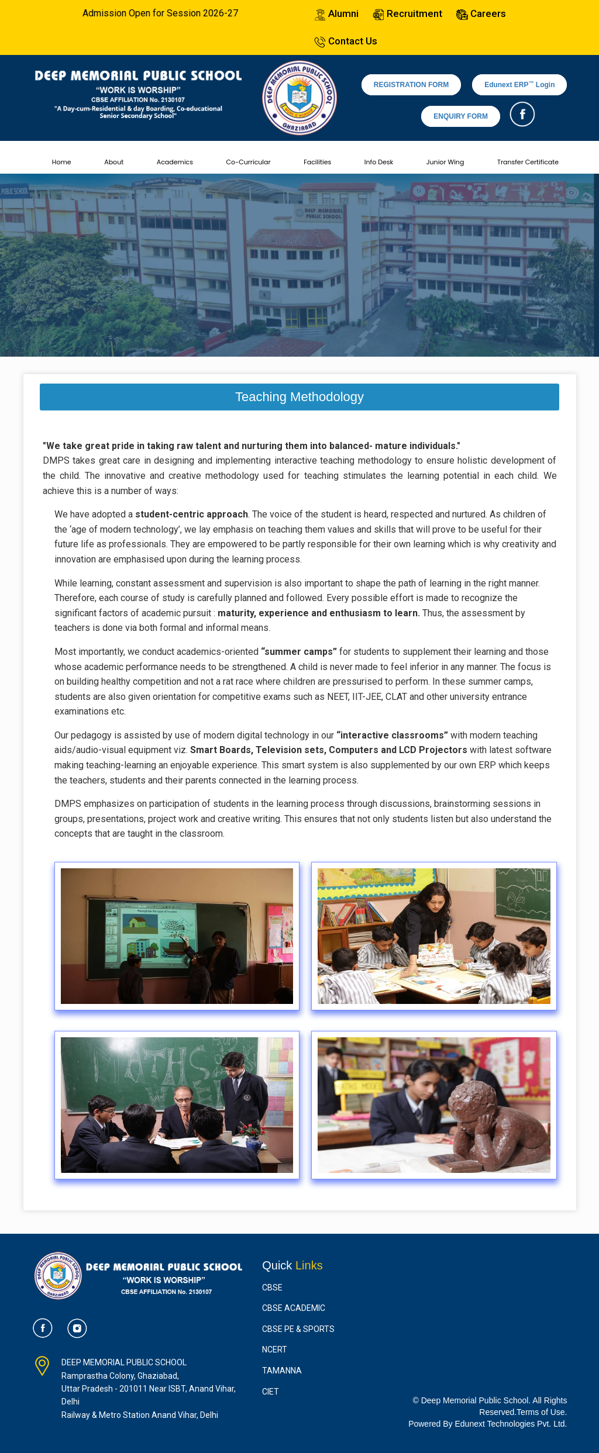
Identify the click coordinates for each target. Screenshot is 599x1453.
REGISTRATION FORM (411, 85)
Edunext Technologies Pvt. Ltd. (511, 1423)
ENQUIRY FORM (460, 116)
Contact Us (345, 41)
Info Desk (378, 162)
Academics (175, 162)
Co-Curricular (248, 162)
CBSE (272, 1287)
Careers (481, 13)
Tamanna (282, 1370)
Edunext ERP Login (519, 84)
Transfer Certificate (528, 162)
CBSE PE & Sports (298, 1329)
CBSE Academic (293, 1308)
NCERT (274, 1349)
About (113, 162)
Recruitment (407, 13)
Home (61, 162)
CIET (270, 1391)
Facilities (317, 162)
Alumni (336, 13)
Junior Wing (445, 162)
